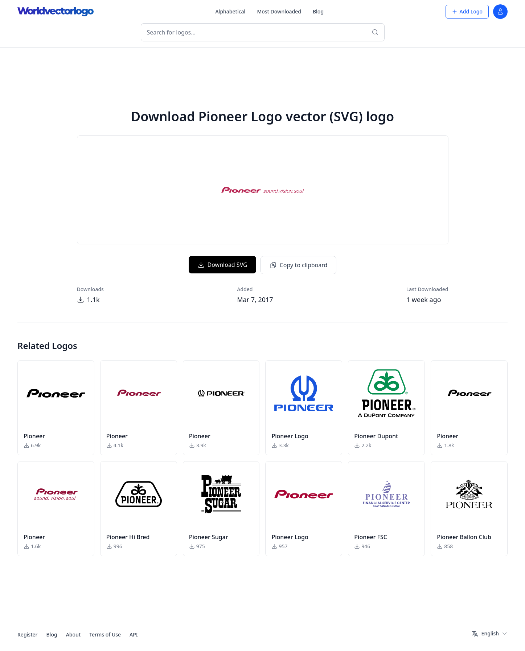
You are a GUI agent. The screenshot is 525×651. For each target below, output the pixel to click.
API (134, 634)
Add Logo (467, 11)
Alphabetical (230, 11)
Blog (318, 11)
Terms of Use (105, 634)
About (73, 634)
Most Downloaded (279, 11)
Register (27, 634)
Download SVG (222, 265)
